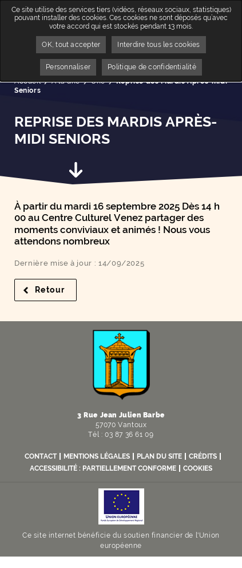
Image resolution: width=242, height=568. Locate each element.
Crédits (203, 456)
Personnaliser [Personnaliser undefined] (68, 67)
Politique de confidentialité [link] (152, 67)
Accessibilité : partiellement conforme (103, 468)
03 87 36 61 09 (129, 435)
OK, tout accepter (71, 45)
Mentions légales (97, 456)
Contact (41, 456)
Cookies (197, 468)
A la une (65, 81)
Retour (56, 289)
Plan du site (159, 456)
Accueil (27, 81)
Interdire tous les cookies (158, 45)
